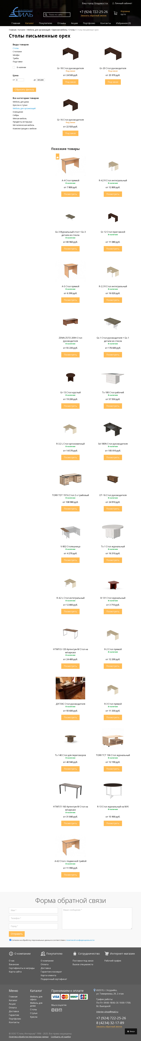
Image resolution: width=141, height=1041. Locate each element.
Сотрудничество (89, 953)
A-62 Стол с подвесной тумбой (70, 861)
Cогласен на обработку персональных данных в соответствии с (51, 940)
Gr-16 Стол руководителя (70, 119)
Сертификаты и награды (21, 968)
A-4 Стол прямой (70, 180)
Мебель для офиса (36, 998)
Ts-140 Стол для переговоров (70, 755)
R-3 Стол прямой (113, 703)
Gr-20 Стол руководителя (113, 68)
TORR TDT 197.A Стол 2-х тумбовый (70, 495)
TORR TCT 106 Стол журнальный (113, 755)
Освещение (18, 112)
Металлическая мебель (23, 125)
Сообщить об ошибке (61, 1036)
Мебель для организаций (24, 108)
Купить (70, 82)
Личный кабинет (122, 3)
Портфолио (89, 23)
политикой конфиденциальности (80, 940)
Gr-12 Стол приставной (113, 231)
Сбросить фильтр (24, 89)
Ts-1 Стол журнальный (113, 546)
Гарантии (14, 1015)
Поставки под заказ (83, 960)
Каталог (29, 23)
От (18, 79)
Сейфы (16, 115)
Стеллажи (17, 51)
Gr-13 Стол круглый (70, 392)
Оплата (44, 964)
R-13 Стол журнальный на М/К (113, 806)
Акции (74, 23)
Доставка (46, 968)
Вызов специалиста (83, 964)
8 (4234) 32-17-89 (110, 1022)
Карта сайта (15, 971)
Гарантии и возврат (51, 971)
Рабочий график (112, 960)
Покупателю (45, 23)
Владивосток (101, 3)
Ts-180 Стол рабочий (113, 392)
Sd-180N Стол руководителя (113, 443)
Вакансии (14, 964)
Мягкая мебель (20, 118)
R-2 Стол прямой (113, 649)
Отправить (17, 934)
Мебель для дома (21, 102)
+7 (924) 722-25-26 (94, 12)
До (39, 79)
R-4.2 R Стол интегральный (113, 180)
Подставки (17, 61)
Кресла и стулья (20, 105)
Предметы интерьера (22, 122)
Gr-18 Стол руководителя (70, 68)
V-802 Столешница (70, 546)
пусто (122, 13)
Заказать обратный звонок (94, 15)
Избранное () (123, 23)
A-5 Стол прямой (70, 286)
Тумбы (16, 58)
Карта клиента (48, 975)
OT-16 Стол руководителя (113, 495)
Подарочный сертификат (54, 979)
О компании (22, 953)
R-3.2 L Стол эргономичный (70, 443)
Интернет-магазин (122, 953)
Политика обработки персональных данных (29, 1036)
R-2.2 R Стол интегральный (113, 286)
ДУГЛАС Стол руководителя (70, 703)
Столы (16, 48)
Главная (16, 23)
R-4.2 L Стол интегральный (70, 597)
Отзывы (61, 23)
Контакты (105, 23)
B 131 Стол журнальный (112, 597)
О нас (11, 960)
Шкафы (16, 55)
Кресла (33, 1016)
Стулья (33, 1013)
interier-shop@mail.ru (107, 1011)
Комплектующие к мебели (24, 128)
